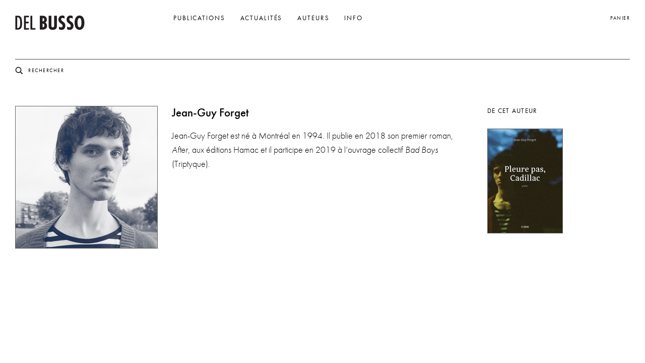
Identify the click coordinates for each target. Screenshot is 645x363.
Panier (620, 18)
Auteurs (313, 18)
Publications (199, 18)
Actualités (261, 18)
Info (353, 18)
